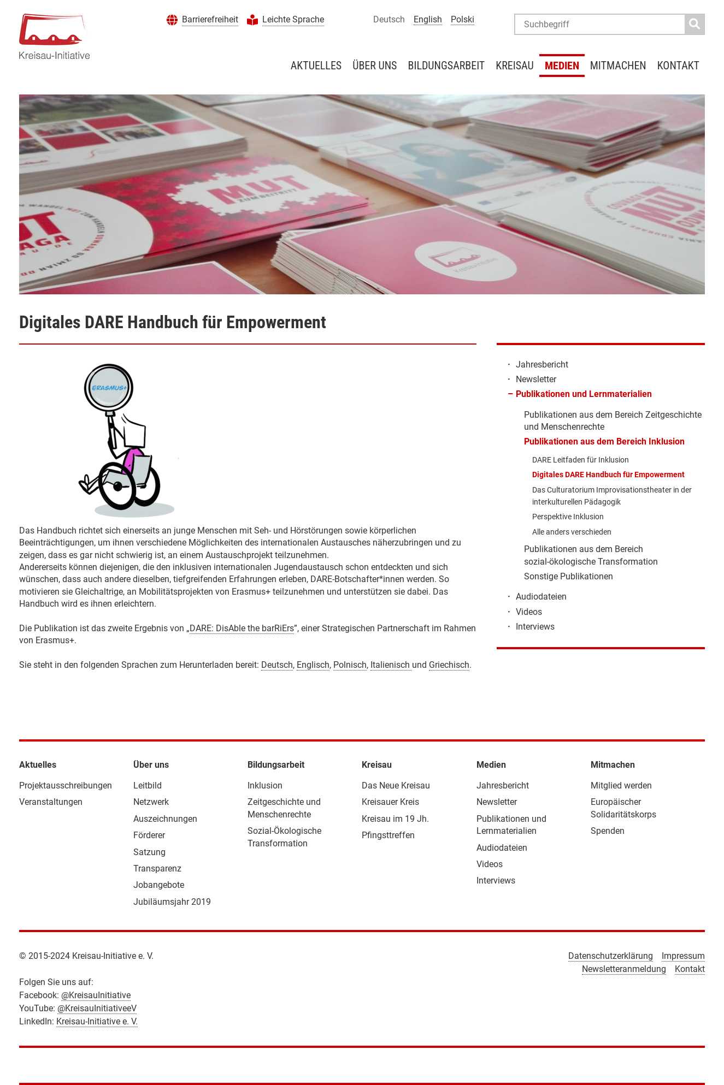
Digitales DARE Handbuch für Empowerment (608, 474)
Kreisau (514, 65)
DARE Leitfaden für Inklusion (580, 459)
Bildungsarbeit (446, 65)
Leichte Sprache (293, 19)
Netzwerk (151, 802)
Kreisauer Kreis (390, 802)
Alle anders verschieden (571, 531)
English (428, 19)
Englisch (313, 665)
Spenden (608, 831)
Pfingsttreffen (388, 835)
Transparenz (157, 868)
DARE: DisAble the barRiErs (242, 628)
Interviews (535, 626)
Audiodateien (541, 596)
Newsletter (536, 379)
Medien (562, 65)
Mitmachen (618, 65)
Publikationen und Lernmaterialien (584, 394)
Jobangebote (158, 885)
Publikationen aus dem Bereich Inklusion (604, 441)
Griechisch (449, 665)
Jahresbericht (542, 364)
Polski (462, 19)
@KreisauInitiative (96, 995)
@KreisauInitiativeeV (97, 1008)
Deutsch (277, 665)
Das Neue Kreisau (396, 785)
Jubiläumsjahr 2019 (172, 902)
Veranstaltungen (51, 802)
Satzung (149, 852)
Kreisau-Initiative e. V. (97, 1021)
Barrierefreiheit (210, 19)
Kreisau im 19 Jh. (395, 819)
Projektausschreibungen (65, 785)
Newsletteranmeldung (624, 969)
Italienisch (391, 665)
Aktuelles (316, 65)
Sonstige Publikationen (568, 576)
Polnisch (350, 665)
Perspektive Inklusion (568, 516)
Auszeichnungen (165, 819)
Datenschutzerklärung (610, 956)
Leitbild (147, 785)
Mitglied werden (621, 785)
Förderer (149, 835)
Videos (529, 612)
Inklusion (265, 785)
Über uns (374, 65)
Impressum (683, 956)
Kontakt (678, 65)
